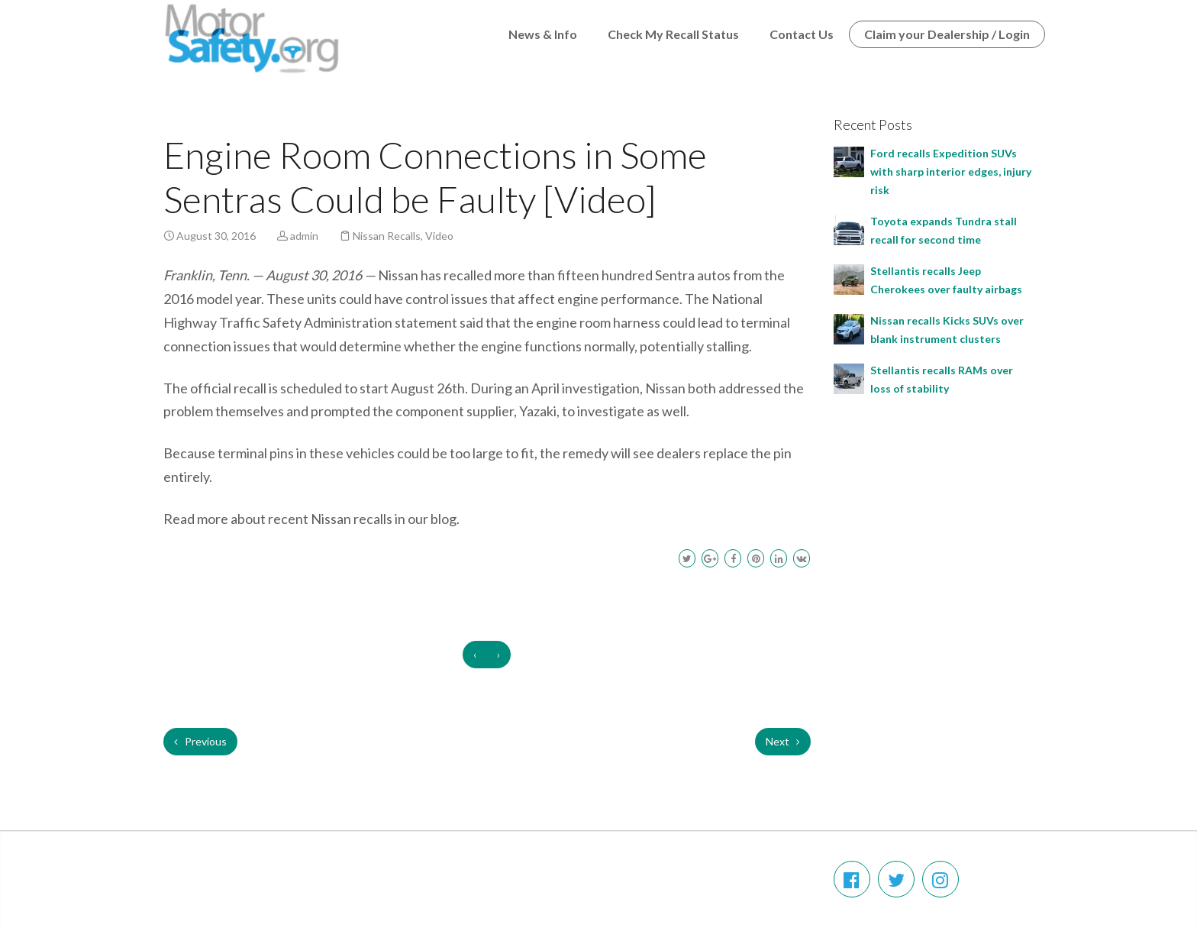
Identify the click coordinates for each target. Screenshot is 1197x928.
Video (439, 235)
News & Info (542, 34)
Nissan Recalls (387, 235)
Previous (200, 741)
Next (783, 741)
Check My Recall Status (673, 34)
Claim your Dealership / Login (947, 34)
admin (304, 235)
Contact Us (802, 34)
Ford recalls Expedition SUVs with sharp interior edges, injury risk (950, 171)
